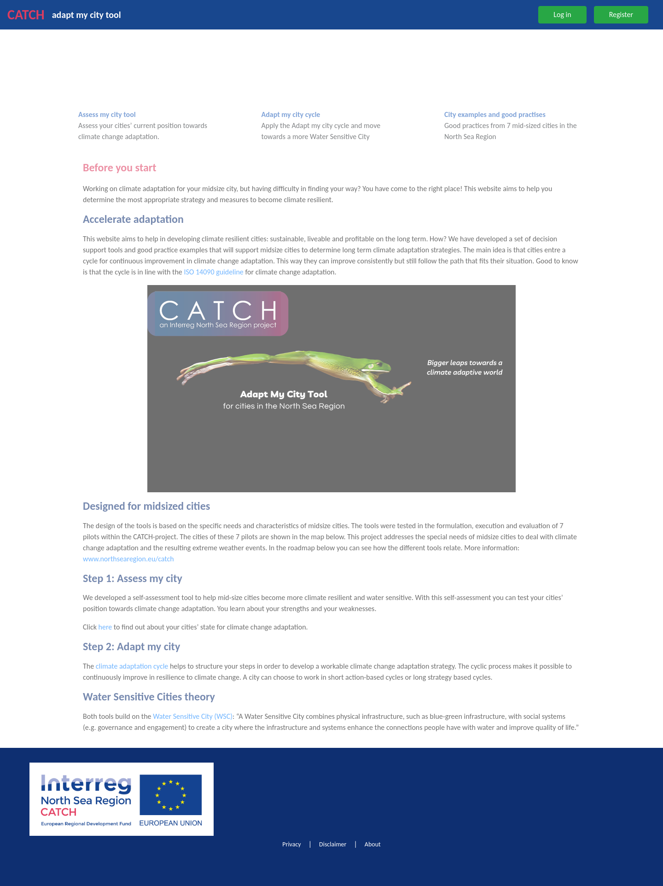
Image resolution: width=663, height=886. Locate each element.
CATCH (26, 14)
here (105, 627)
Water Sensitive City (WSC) (193, 716)
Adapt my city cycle (291, 114)
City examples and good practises (495, 114)
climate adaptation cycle (132, 666)
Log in (562, 14)
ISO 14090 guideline (213, 272)
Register (621, 14)
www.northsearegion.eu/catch (128, 558)
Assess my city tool (107, 114)
